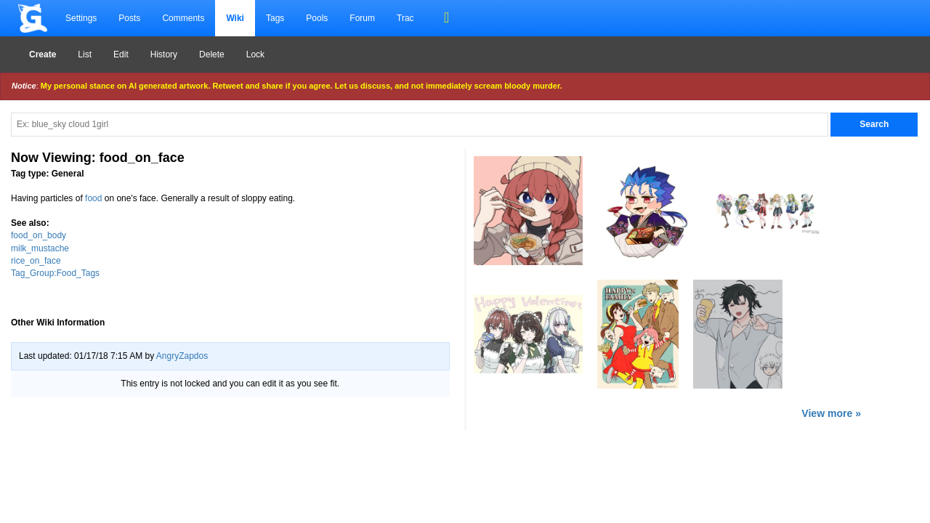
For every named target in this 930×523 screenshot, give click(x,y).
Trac (405, 18)
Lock (255, 54)
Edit (121, 54)
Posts (129, 18)
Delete (212, 54)
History (163, 54)
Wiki (235, 18)
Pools (317, 18)
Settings (81, 18)
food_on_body (38, 235)
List (85, 54)
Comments (183, 18)
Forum (362, 18)
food (93, 198)
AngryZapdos (182, 356)
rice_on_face (36, 261)
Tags (275, 18)
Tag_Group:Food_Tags (55, 273)
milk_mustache (40, 248)
